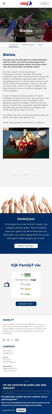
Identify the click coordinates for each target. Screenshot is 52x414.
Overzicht (13, 45)
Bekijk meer (26, 304)
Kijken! (45, 3)
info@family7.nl (8, 353)
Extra (40, 45)
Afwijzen (21, 410)
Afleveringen (28, 45)
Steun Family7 (25, 246)
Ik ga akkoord (8, 410)
